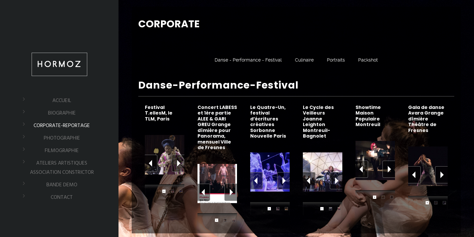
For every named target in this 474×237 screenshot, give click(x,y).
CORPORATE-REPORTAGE (62, 125)
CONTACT (62, 197)
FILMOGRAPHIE (62, 150)
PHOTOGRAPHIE (62, 138)
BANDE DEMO (61, 185)
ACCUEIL (61, 100)
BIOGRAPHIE (62, 113)
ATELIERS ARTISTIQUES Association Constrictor (62, 168)
